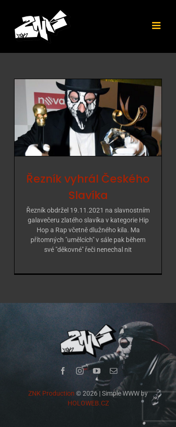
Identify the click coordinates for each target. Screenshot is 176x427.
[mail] (113, 371)
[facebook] (63, 371)
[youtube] (96, 371)
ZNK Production (51, 394)
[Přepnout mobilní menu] (157, 25)
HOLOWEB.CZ (88, 403)
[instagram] (80, 371)
